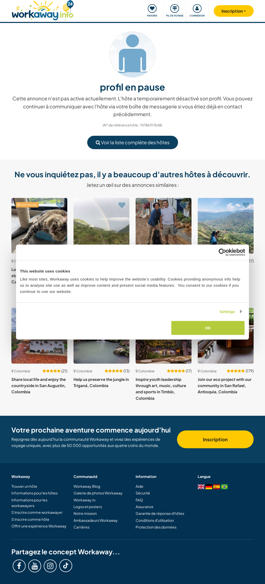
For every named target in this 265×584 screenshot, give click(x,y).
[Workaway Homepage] (42, 9)
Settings (227, 311)
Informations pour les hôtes (34, 493)
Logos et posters (87, 506)
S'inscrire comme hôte (30, 519)
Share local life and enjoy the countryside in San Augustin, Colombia (38, 385)
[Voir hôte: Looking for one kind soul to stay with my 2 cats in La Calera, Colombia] (39, 226)
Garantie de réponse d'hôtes (160, 513)
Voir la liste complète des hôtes (133, 142)
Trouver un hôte (24, 486)
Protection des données (156, 527)
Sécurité (143, 493)
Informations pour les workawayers (29, 503)
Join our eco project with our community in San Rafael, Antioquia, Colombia (225, 385)
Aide (139, 486)
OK (208, 328)
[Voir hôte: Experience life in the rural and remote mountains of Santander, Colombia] (226, 226)
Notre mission (85, 513)
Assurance (144, 506)
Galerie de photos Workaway (98, 493)
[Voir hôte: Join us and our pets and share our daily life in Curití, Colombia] (164, 226)
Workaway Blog (86, 486)
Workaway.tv (84, 500)
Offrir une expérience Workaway (39, 526)
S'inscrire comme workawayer (37, 512)
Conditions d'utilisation (155, 520)
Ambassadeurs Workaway (95, 520)
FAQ (139, 500)
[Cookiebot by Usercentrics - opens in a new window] (222, 252)
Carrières (81, 527)
